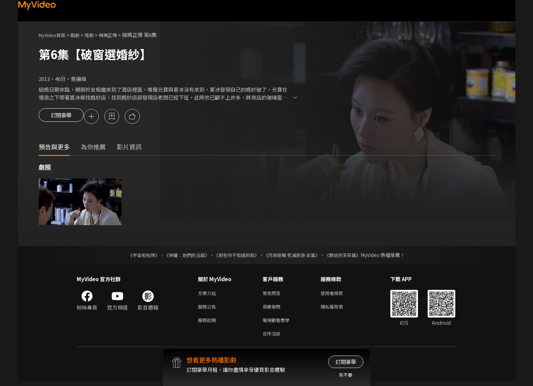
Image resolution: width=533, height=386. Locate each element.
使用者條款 (338, 294)
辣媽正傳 (116, 34)
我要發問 (273, 309)
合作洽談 (273, 338)
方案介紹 (208, 294)
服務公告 (208, 309)
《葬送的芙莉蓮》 (349, 255)
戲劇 (80, 34)
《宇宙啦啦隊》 (137, 255)
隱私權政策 (338, 309)
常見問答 (273, 294)
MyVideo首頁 (54, 34)
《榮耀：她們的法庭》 (183, 255)
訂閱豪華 (61, 116)
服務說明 (208, 323)
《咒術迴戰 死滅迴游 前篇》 (295, 255)
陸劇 (96, 34)
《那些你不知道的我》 (236, 255)
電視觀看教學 (278, 323)
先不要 (345, 374)
